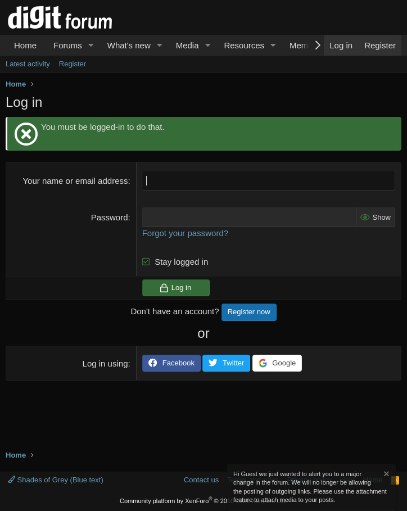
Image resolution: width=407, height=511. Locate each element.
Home (25, 45)
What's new (129, 45)
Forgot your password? (185, 233)
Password (109, 217)
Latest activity (28, 64)
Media (187, 45)
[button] (91, 45)
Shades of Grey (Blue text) (55, 480)
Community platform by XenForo (203, 501)
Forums (67, 45)
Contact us (201, 480)
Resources (244, 45)
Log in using (105, 363)
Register (72, 64)
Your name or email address (75, 181)
